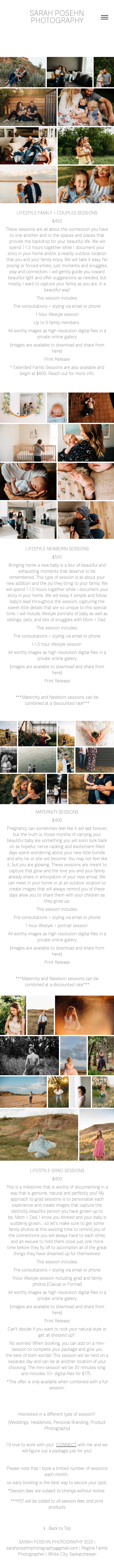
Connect (66, 1444)
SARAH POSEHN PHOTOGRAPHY (58, 17)
